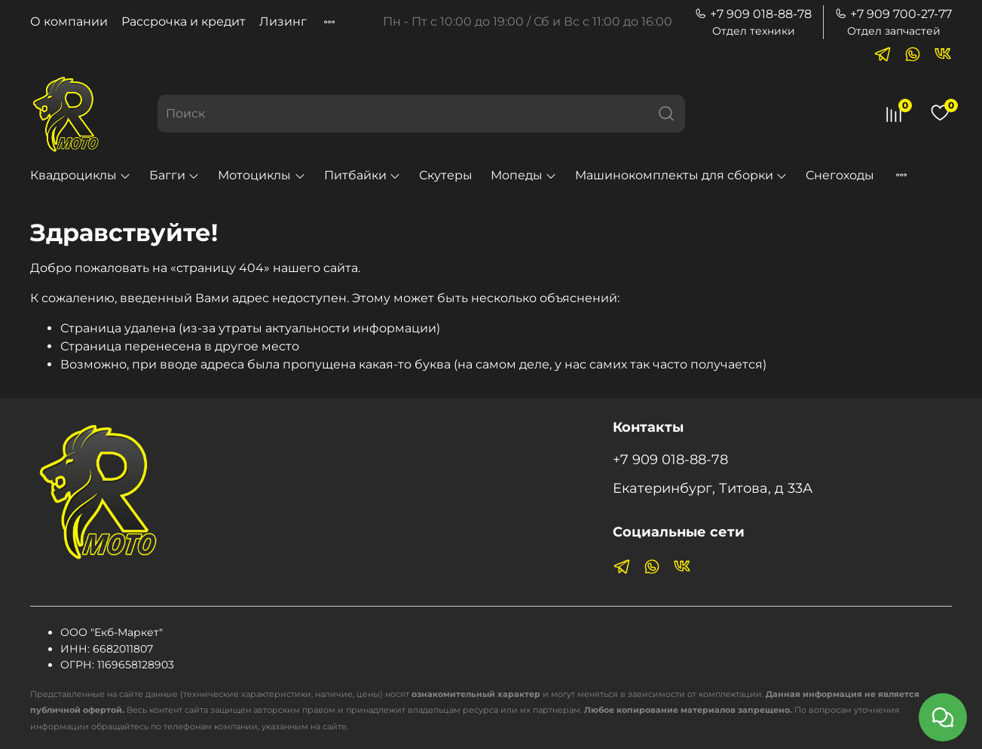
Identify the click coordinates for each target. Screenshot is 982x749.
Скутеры (446, 175)
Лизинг (283, 21)
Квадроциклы (80, 175)
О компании (69, 21)
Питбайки (362, 175)
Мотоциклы (261, 175)
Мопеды (524, 175)
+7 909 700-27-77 (893, 14)
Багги (174, 175)
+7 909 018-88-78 (753, 14)
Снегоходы (840, 175)
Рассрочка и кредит (183, 21)
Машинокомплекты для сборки (681, 175)
